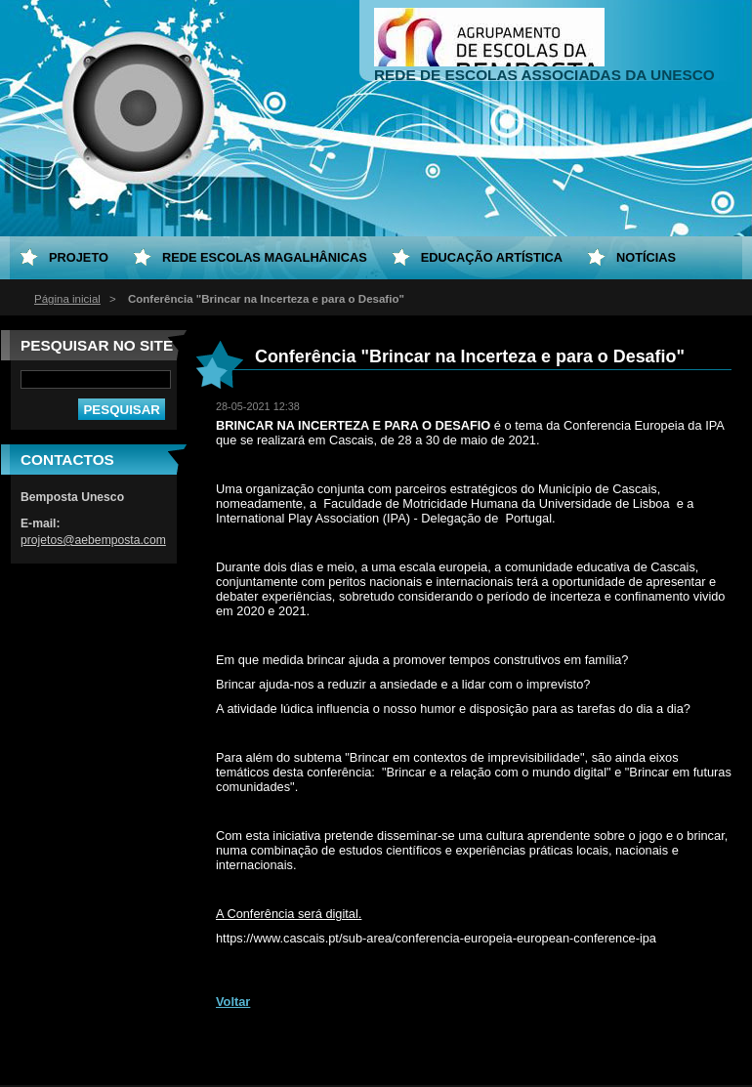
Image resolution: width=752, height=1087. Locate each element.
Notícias (646, 257)
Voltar (233, 1001)
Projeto (78, 257)
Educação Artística (492, 257)
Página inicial (67, 299)
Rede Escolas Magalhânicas (264, 257)
